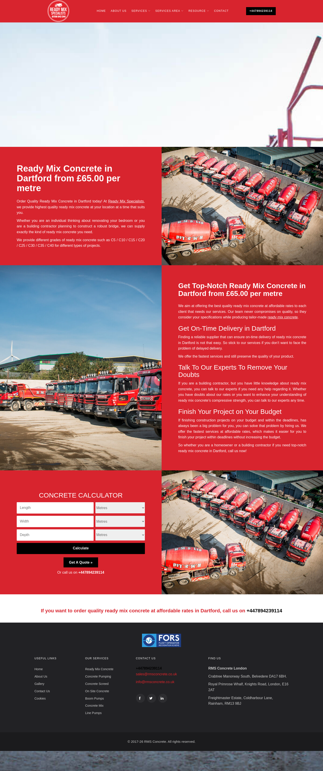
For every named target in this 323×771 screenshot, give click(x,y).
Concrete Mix (94, 705)
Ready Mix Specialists (126, 201)
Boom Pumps (94, 698)
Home (101, 10)
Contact (221, 10)
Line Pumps (93, 713)
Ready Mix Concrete (99, 669)
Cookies (40, 698)
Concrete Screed (97, 684)
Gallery (39, 684)
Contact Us (42, 691)
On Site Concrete (97, 691)
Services (139, 10)
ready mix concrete (283, 317)
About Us (119, 10)
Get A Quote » (81, 562)
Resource (197, 10)
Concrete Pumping (98, 676)
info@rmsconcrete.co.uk (155, 682)
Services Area (167, 10)
